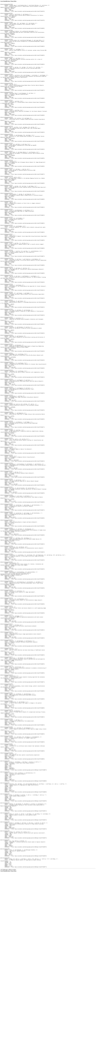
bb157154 (10, 555)
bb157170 (10, 717)
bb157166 (10, 674)
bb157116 (10, 171)
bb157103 (10, 35)
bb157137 (10, 380)
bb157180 (10, 820)
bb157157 (10, 584)
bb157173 (10, 748)
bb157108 (10, 88)
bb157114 (10, 151)
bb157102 (10, 26)
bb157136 (10, 370)
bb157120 (10, 211)
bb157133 (10, 340)
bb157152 (10, 536)
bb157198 (7, 1018)
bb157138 (10, 390)
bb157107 (10, 79)
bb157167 (10, 684)
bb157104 (10, 46)
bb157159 (10, 604)
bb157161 (10, 623)
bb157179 (10, 809)
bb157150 (10, 514)
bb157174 (10, 758)
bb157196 (7, 996)
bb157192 (7, 952)
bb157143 (10, 443)
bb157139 (10, 401)
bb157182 (10, 840)
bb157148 (10, 494)
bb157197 (7, 1007)
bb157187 (10, 892)
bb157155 (10, 564)
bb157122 (10, 231)
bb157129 (10, 299)
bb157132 (10, 329)
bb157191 (7, 939)
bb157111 (10, 119)
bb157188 (10, 903)
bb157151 (10, 525)
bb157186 (10, 882)
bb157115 (10, 160)
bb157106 (10, 68)
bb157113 (10, 140)
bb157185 (10, 871)
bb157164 (10, 654)
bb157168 (10, 696)
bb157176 (10, 777)
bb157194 (7, 975)
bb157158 (10, 593)
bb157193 (7, 963)
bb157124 (10, 250)
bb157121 (10, 221)
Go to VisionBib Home (5, 1)
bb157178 (10, 798)
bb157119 (10, 201)
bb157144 (10, 454)
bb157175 (10, 767)
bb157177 (10, 788)
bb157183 (10, 851)
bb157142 (10, 434)
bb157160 (10, 614)
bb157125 (10, 260)
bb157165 (10, 664)
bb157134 (10, 350)
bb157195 (7, 985)
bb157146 (10, 473)
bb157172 (10, 737)
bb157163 (10, 644)
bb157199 (7, 1029)
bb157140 (10, 412)
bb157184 (10, 862)
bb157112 (10, 130)
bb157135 (10, 359)
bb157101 (10, 15)
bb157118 (10, 191)
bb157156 (10, 574)
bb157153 (10, 545)
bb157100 (10, 4)
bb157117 (10, 181)
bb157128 (10, 290)
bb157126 (10, 269)
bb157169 (10, 707)
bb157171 (10, 726)
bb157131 (10, 320)
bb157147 (10, 483)
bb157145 (10, 464)
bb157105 (10, 57)
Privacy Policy (13, 1)
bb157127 (10, 280)
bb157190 (7, 925)
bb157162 (10, 633)
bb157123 (10, 241)
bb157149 (10, 504)
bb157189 (7, 912)
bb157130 (10, 309)
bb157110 (10, 110)
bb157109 (10, 99)
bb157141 (10, 423)
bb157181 (10, 831)
